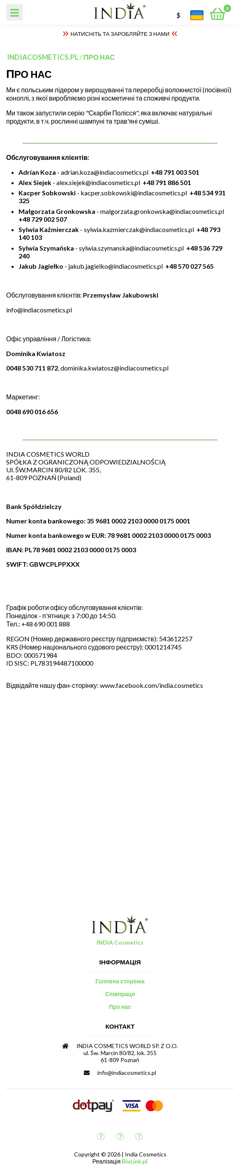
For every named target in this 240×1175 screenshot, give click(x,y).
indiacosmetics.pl (42, 57)
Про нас (99, 57)
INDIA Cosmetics (120, 942)
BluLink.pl (135, 1161)
